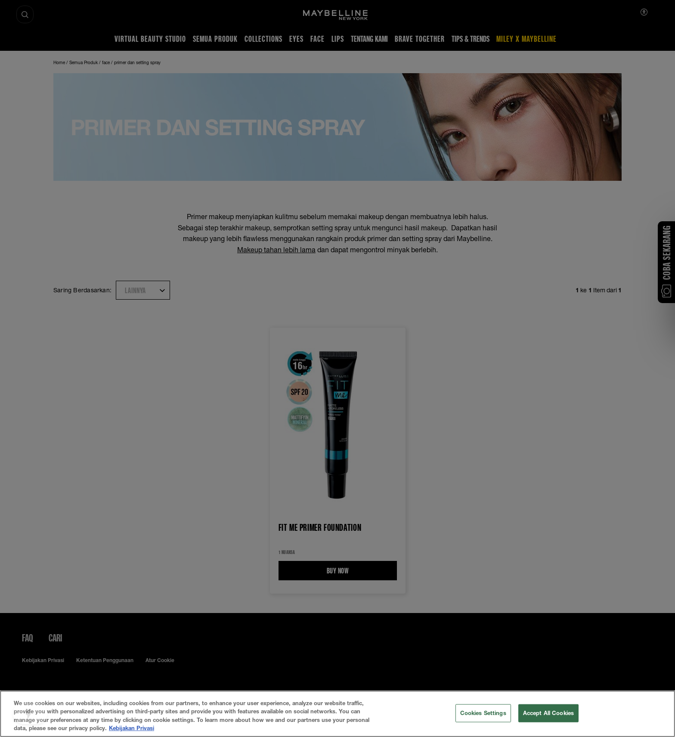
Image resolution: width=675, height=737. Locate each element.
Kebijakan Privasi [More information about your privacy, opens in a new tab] (131, 728)
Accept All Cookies (548, 712)
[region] (337, 714)
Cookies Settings (483, 712)
